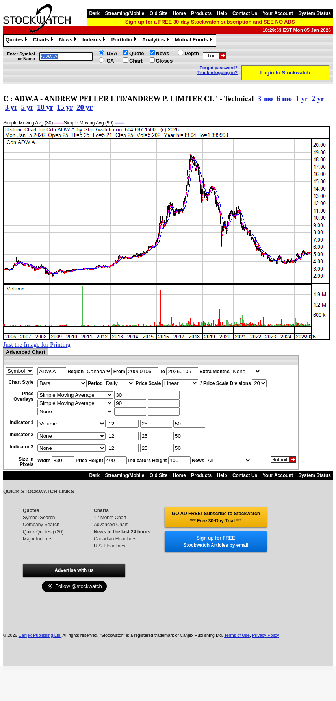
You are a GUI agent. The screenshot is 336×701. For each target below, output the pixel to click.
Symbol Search (39, 517)
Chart (136, 61)
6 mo (284, 98)
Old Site (158, 13)
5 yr (27, 107)
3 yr (11, 107)
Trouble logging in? (217, 72)
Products (201, 13)
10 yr (45, 107)
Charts (44, 40)
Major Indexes (37, 539)
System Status (314, 13)
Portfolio (124, 40)
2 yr (318, 98)
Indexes (94, 40)
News (68, 40)
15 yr (65, 107)
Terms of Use (237, 635)
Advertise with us (73, 570)
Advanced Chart (111, 524)
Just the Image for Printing (37, 344)
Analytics (156, 40)
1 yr (301, 98)
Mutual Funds (194, 40)
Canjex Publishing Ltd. (40, 635)
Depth (191, 53)
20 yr (84, 107)
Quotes (17, 40)
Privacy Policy (265, 635)
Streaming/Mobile (124, 13)
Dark (94, 13)
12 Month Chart (110, 517)
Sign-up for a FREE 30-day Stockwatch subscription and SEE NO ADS (210, 22)
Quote (136, 53)
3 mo (265, 98)
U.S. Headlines (109, 546)
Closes (164, 61)
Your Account (278, 13)
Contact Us (244, 13)
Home (179, 13)
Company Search (41, 524)
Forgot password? (219, 67)
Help (222, 13)
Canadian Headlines (115, 539)
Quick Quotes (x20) (43, 532)
